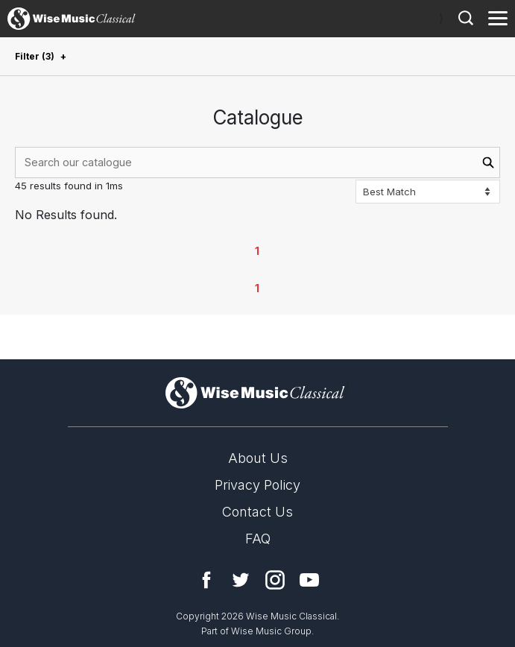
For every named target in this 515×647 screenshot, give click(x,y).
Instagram (275, 580)
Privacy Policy (257, 485)
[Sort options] (428, 191)
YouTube (309, 580)
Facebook (206, 580)
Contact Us (257, 512)
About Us (258, 458)
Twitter (240, 580)
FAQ (258, 538)
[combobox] (257, 162)
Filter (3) (34, 56)
